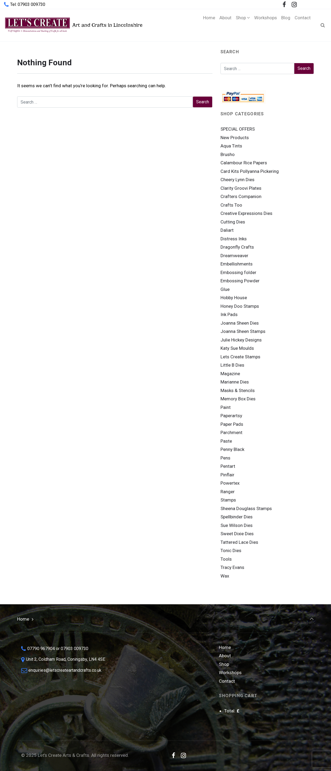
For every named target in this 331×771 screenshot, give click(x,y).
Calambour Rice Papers (243, 162)
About (225, 655)
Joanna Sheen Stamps (242, 331)
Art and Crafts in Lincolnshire (73, 25)
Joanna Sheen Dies (239, 323)
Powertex (229, 483)
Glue (225, 289)
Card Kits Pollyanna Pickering (249, 171)
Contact (227, 681)
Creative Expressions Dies (246, 213)
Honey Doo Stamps (239, 306)
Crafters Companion (240, 196)
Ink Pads (229, 314)
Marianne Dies (234, 382)
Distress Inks (233, 238)
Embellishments (236, 264)
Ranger (227, 491)
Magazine (230, 373)
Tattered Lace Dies (239, 542)
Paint (225, 407)
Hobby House (233, 297)
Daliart (227, 230)
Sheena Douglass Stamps (246, 508)
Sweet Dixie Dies (237, 533)
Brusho (227, 154)
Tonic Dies (230, 550)
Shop (224, 664)
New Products (234, 137)
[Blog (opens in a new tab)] (285, 25)
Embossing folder (238, 272)
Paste (226, 441)
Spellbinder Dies (236, 516)
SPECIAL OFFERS (237, 129)
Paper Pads (231, 424)
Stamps (228, 500)
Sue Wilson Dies (236, 525)
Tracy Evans (232, 567)
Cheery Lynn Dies (237, 179)
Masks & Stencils (237, 390)
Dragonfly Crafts (237, 247)
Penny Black (232, 449)
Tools (226, 559)
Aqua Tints (231, 146)
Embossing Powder (240, 280)
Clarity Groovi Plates (240, 188)
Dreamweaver (234, 255)
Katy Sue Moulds (237, 348)
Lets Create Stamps (240, 356)
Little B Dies (232, 365)
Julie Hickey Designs (241, 340)
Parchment (231, 432)
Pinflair (227, 474)
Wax (224, 576)
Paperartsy (231, 415)
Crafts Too (231, 205)
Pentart (227, 466)
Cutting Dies (232, 222)
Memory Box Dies (238, 398)
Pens (225, 458)
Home (23, 619)
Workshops (230, 672)
